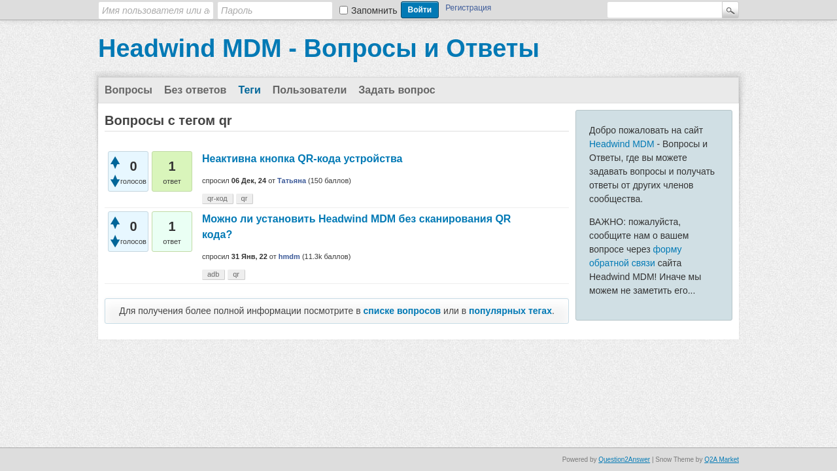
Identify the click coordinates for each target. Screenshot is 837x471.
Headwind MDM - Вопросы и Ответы (318, 48)
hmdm (289, 256)
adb (213, 274)
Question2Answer (624, 459)
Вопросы (128, 90)
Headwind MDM (622, 144)
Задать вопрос (396, 90)
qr (244, 198)
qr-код (217, 198)
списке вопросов (402, 310)
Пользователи (310, 90)
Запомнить (374, 10)
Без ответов (195, 90)
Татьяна (291, 180)
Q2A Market (721, 459)
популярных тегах (510, 310)
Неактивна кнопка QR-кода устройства (302, 158)
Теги (249, 90)
